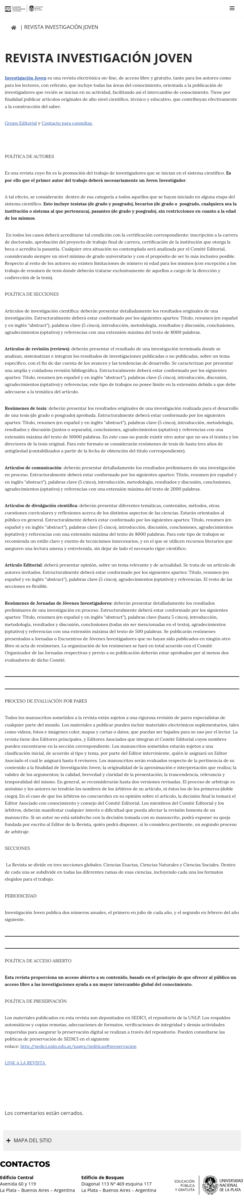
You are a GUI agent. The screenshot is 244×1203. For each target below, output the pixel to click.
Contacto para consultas (67, 123)
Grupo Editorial (21, 123)
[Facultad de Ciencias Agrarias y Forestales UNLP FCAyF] (24, 8)
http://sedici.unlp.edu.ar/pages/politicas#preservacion (78, 1046)
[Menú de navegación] (232, 8)
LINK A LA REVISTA (25, 1063)
